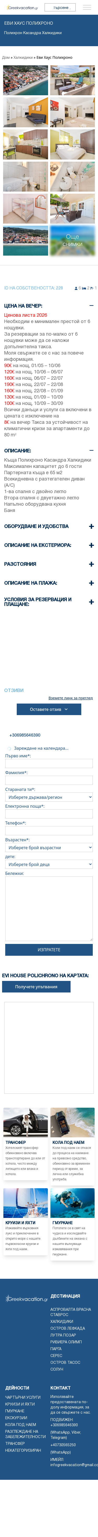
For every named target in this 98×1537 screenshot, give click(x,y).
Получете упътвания (36, 987)
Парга (55, 1349)
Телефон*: (49, 827)
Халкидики (23, 57)
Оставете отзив (49, 709)
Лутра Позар (63, 1335)
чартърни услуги (23, 1397)
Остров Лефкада (67, 1328)
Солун (56, 1369)
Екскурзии (16, 1418)
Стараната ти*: (49, 793)
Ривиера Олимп (66, 1342)
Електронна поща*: (49, 810)
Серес (56, 1356)
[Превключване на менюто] (87, 7)
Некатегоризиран (23, 1451)
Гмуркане (14, 1411)
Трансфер (15, 1444)
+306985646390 (64, 1425)
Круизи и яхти (20, 1404)
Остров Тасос (65, 1363)
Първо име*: (49, 760)
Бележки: (49, 907)
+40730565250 (63, 1445)
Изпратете (49, 950)
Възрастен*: (49, 844)
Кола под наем (20, 1425)
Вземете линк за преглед (71, 698)
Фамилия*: (49, 776)
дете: (49, 860)
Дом (6, 57)
